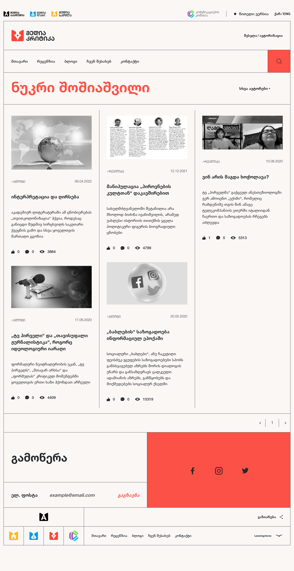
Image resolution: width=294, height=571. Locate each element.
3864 (51, 251)
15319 (148, 399)
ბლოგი (70, 61)
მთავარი (19, 61)
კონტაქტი (130, 61)
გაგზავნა (129, 495)
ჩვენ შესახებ (99, 61)
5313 (242, 238)
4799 (147, 248)
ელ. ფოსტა (24, 495)
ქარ (277, 14)
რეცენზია (46, 61)
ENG (286, 14)
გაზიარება (270, 517)
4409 (51, 397)
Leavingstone (268, 535)
